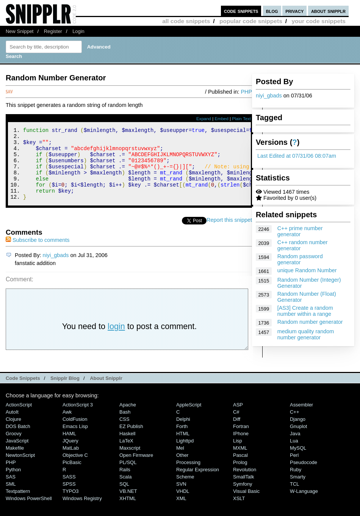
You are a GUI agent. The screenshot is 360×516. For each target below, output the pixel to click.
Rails (124, 483)
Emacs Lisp (75, 440)
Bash (125, 425)
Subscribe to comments (37, 254)
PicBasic (72, 476)
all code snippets (186, 21)
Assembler (301, 418)
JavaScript (17, 454)
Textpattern (18, 505)
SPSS (69, 497)
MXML (240, 461)
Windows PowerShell (29, 512)
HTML (182, 447)
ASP (238, 418)
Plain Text (241, 118)
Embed (221, 118)
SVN (181, 497)
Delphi (183, 433)
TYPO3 (70, 505)
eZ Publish (131, 440)
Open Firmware (136, 469)
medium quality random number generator (305, 334)
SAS (11, 490)
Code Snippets (23, 392)
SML (11, 497)
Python (13, 483)
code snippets (241, 11)
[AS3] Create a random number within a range (305, 311)
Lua (294, 454)
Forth (182, 440)
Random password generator (300, 259)
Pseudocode (303, 476)
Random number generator (310, 322)
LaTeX (126, 454)
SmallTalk (243, 490)
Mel (180, 461)
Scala (125, 490)
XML (181, 512)
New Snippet (19, 31)
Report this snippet (229, 234)
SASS (69, 490)
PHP (246, 92)
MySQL (298, 461)
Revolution (244, 483)
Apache (127, 418)
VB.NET (128, 505)
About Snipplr (106, 392)
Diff (236, 433)
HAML (69, 447)
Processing (188, 476)
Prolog (240, 476)
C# (236, 425)
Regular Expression (197, 483)
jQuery (70, 454)
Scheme (185, 490)
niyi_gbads (269, 96)
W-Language (304, 505)
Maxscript (129, 461)
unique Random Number (307, 270)
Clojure (13, 433)
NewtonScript (20, 469)
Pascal (240, 469)
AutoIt (12, 425)
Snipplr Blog (65, 392)
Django (297, 433)
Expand (203, 118)
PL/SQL (127, 476)
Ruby (295, 483)
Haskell (127, 447)
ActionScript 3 (78, 418)
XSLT (239, 512)
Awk (67, 425)
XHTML (127, 512)
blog (272, 11)
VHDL (182, 505)
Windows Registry (82, 512)
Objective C (75, 469)
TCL (294, 497)
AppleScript (188, 418)
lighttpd (185, 454)
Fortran (241, 440)
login (116, 340)
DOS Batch (18, 440)
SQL (124, 497)
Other (182, 469)
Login (78, 31)
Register (53, 31)
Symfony (242, 497)
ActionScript (19, 418)
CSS (124, 433)
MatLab (71, 461)
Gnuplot (298, 440)
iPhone (241, 447)
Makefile (15, 461)
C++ (294, 425)
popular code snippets (250, 21)
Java (295, 447)
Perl (294, 469)
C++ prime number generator (300, 231)
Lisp (237, 454)
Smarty (297, 490)
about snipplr (328, 11)
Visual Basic (246, 505)
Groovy (14, 447)
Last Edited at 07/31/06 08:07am (296, 156)
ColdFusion (75, 433)
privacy (294, 11)
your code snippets (318, 21)
